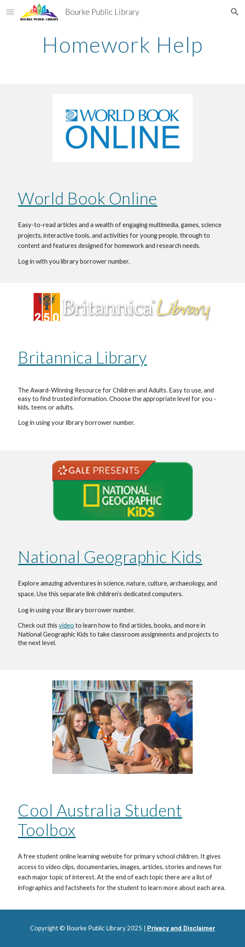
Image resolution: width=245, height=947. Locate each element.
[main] (122, 44)
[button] (10, 11)
